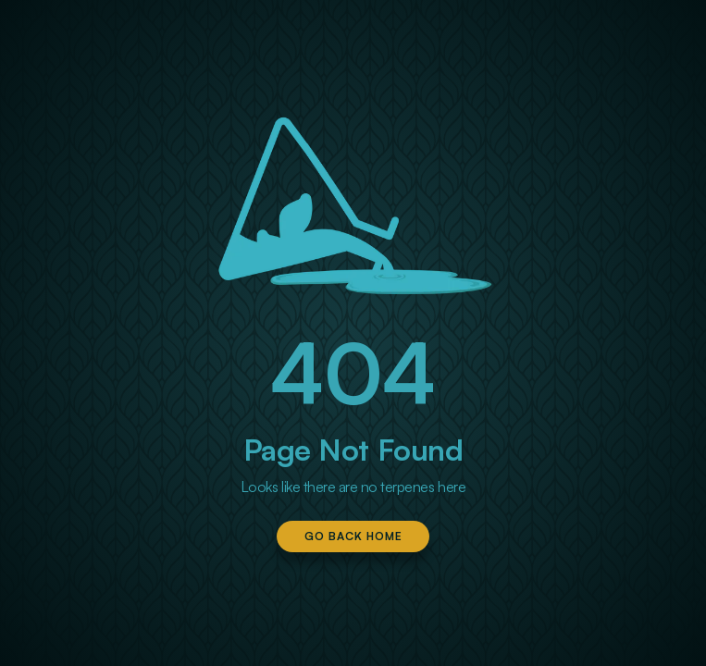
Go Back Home (353, 536)
